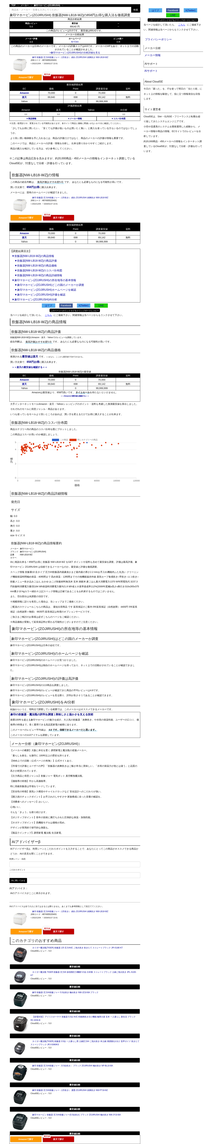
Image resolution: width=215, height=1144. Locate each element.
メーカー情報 (152, 55)
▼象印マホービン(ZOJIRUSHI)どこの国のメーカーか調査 (48, 284)
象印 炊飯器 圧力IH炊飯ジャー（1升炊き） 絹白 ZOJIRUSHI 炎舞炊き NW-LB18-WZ (70, 57)
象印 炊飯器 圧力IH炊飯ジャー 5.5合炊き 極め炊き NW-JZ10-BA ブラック (65, 992)
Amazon (24, 93)
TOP (13, 5)
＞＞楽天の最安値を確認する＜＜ (29, 367)
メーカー (25, 5)
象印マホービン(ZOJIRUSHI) (47, 5)
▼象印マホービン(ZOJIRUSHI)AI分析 (34, 299)
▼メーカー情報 (75, 118)
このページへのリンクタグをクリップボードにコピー (75, 310)
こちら (48, 315)
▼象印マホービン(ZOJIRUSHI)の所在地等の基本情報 (44, 280)
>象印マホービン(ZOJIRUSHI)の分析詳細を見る (75, 52)
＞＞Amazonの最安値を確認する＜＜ (75, 396)
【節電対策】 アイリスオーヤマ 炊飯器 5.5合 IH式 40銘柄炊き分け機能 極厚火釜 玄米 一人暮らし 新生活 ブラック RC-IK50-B (83, 1018)
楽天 (24, 97)
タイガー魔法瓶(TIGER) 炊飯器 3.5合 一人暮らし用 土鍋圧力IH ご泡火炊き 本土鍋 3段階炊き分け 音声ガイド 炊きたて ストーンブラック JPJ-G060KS (85, 1043)
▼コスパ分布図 (118, 118)
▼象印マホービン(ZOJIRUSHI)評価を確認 (38, 294)
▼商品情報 (31, 118)
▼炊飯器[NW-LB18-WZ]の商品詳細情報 (37, 275)
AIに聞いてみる (18, 880)
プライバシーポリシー (158, 39)
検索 (135, 9)
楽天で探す (58, 77)
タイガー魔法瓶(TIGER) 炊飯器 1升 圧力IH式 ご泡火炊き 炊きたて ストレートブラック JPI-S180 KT (77, 948)
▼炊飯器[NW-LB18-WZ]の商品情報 (33, 256)
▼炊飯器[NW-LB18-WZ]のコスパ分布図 (37, 270)
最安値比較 (74, 966)
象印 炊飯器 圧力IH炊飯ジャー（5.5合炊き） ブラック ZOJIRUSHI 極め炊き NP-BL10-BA (72, 1066)
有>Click (75, 42)
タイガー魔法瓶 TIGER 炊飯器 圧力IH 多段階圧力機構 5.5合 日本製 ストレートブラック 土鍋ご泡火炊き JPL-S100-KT (83, 973)
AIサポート (151, 70)
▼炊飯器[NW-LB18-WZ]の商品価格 (34, 265)
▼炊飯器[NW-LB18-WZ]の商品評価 (34, 260)
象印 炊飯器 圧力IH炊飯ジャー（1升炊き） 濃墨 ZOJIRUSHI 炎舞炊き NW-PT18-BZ (70, 1090)
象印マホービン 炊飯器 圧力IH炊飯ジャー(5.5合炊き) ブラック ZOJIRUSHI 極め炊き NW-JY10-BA (76, 1115)
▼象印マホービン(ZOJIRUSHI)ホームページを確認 (44, 289)
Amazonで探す (26, 77)
